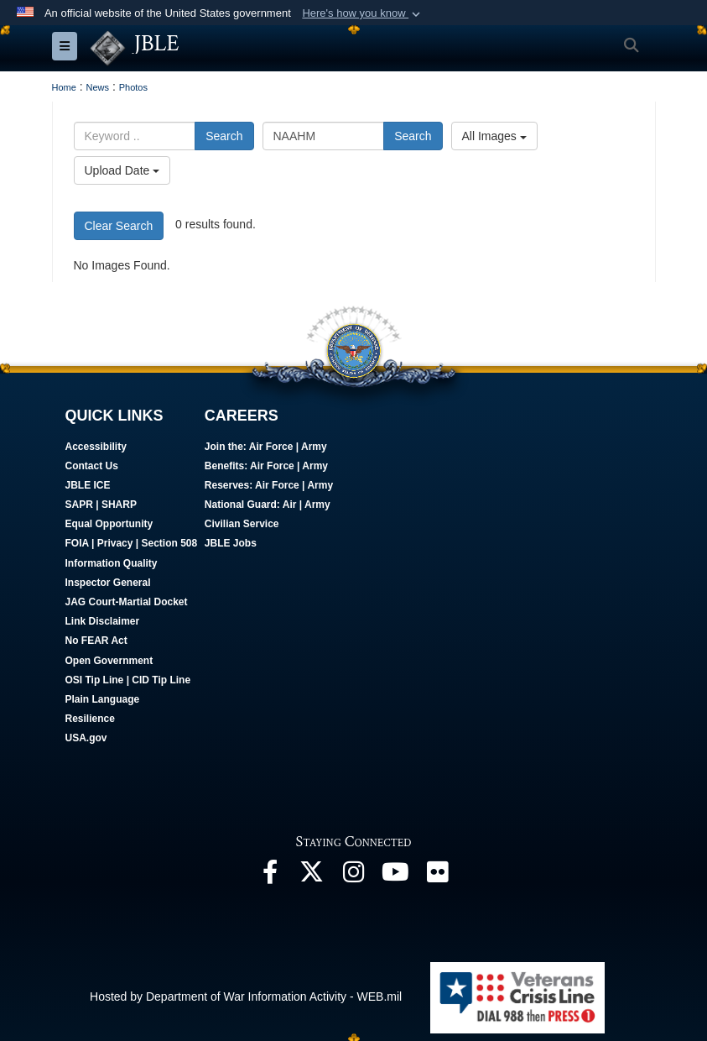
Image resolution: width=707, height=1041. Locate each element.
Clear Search (119, 225)
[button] (363, 13)
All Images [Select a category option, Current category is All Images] (494, 136)
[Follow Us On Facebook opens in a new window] (270, 875)
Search (223, 136)
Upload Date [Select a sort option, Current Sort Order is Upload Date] (122, 170)
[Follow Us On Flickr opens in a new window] (438, 875)
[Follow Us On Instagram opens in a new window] (354, 875)
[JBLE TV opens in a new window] (396, 875)
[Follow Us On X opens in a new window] (312, 875)
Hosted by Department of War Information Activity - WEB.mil (246, 995)
